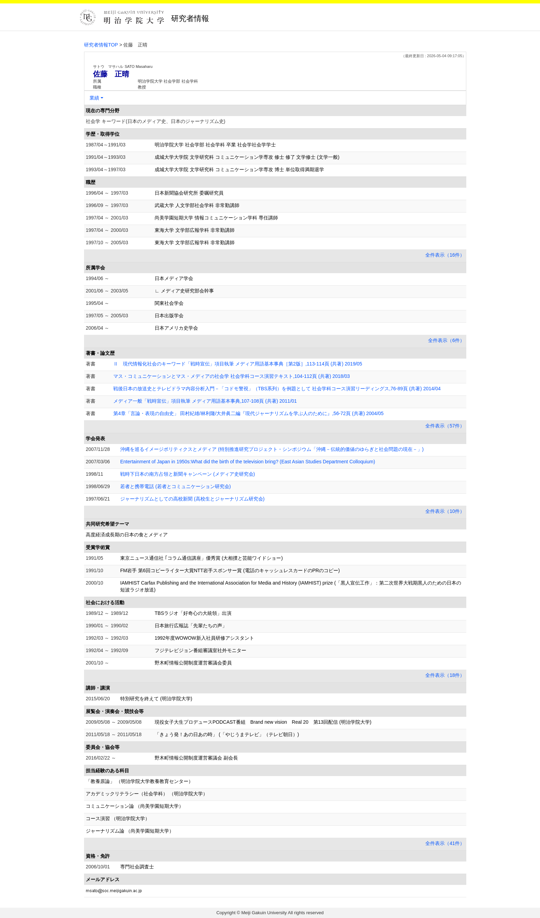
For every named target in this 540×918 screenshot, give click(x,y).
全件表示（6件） (446, 340)
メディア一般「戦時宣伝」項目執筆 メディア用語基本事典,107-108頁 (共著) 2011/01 (205, 401)
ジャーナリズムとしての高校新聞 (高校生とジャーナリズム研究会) (192, 499)
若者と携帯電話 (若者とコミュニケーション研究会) (175, 486)
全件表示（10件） (445, 511)
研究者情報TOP (101, 45)
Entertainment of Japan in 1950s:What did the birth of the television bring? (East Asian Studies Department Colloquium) (247, 461)
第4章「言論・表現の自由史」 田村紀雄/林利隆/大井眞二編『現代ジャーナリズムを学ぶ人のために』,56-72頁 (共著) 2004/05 (248, 413)
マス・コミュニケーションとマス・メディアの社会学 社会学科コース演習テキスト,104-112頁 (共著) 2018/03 (231, 376)
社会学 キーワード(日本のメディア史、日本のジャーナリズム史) (155, 121)
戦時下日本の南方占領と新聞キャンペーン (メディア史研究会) (187, 474)
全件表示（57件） (445, 426)
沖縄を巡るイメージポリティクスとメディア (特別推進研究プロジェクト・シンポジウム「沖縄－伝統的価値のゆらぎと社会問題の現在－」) (272, 449)
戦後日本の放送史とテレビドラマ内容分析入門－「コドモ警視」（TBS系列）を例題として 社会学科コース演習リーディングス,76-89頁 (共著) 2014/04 (277, 388)
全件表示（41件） (445, 843)
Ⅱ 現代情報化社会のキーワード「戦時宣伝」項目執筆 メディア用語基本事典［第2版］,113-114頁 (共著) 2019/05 (237, 364)
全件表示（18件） (445, 675)
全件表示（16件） (445, 255)
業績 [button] (94, 98)
